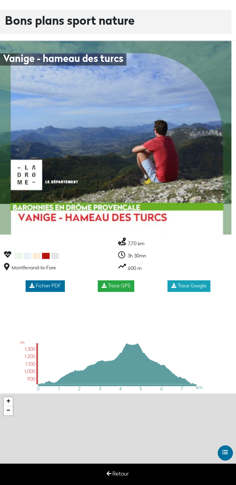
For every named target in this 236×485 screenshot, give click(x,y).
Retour (118, 474)
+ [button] (8, 401)
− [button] (8, 410)
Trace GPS (116, 286)
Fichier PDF (45, 286)
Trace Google (188, 286)
